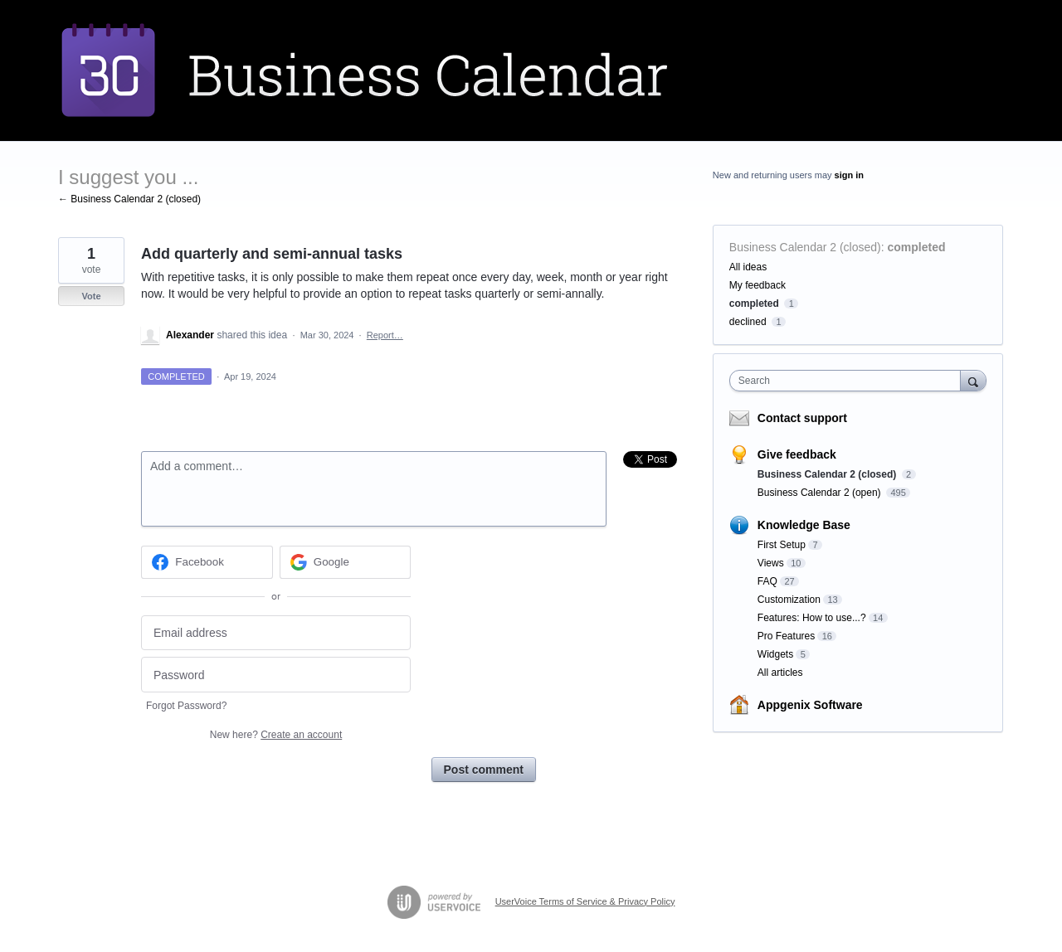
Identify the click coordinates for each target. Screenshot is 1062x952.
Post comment (484, 769)
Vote (90, 296)
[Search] (973, 380)
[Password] (276, 674)
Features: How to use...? (812, 618)
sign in (849, 175)
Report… (385, 335)
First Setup (782, 545)
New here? (276, 735)
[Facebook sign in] (207, 562)
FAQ (767, 581)
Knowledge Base (804, 525)
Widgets (775, 654)
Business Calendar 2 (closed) (805, 247)
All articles (780, 672)
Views (771, 563)
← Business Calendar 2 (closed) (129, 199)
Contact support (802, 418)
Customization (789, 599)
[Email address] (276, 633)
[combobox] (849, 380)
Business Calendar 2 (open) (821, 492)
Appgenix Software (810, 705)
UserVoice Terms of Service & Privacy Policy (585, 901)
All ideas (748, 267)
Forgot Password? (186, 706)
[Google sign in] (346, 562)
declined (748, 322)
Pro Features (786, 636)
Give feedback (797, 454)
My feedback (757, 285)
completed (917, 247)
